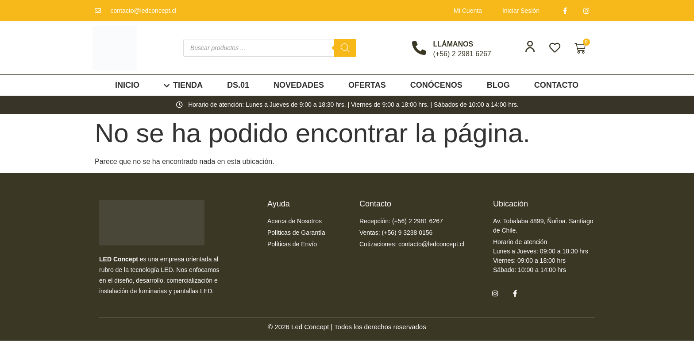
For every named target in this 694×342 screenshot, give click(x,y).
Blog (498, 85)
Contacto (556, 85)
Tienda (183, 85)
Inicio (127, 85)
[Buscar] (345, 48)
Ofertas (367, 85)
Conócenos (436, 85)
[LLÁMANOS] (419, 48)
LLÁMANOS (453, 44)
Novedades (299, 85)
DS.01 (238, 85)
